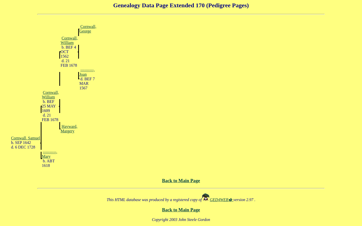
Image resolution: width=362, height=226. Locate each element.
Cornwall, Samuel (25, 138)
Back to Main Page (181, 180)
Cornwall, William (69, 40)
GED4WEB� (222, 200)
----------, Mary (49, 154)
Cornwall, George (88, 28)
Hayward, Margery (69, 128)
